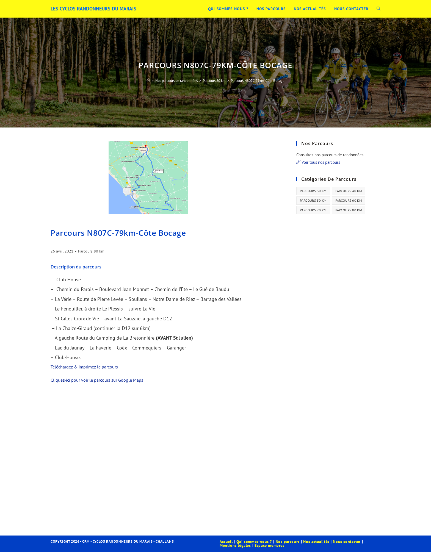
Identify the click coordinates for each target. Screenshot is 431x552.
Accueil (226, 541)
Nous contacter (346, 541)
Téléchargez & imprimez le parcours (84, 367)
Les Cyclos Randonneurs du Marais (93, 8)
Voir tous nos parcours (318, 162)
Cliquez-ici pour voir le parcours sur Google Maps (97, 380)
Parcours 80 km (91, 251)
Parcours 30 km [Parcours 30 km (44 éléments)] (313, 191)
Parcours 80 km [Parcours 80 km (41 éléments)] (348, 210)
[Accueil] (148, 80)
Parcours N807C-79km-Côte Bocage (257, 80)
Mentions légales (235, 545)
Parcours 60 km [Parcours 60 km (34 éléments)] (348, 200)
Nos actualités (316, 541)
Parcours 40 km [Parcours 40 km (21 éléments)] (348, 191)
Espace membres (269, 545)
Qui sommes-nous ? (254, 541)
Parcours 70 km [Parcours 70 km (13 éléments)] (313, 210)
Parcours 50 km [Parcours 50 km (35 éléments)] (313, 200)
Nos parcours (288, 541)
